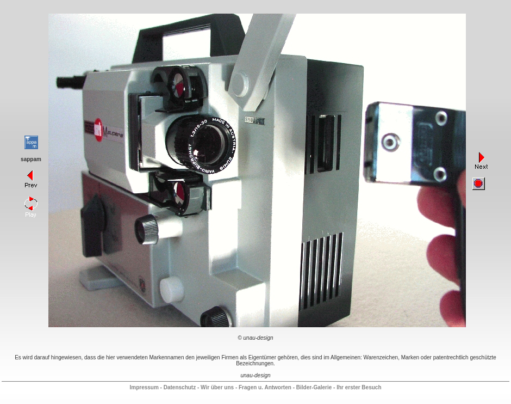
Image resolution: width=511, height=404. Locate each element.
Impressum (143, 387)
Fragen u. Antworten (265, 387)
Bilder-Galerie (314, 387)
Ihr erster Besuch (358, 387)
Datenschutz (180, 387)
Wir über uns (217, 387)
